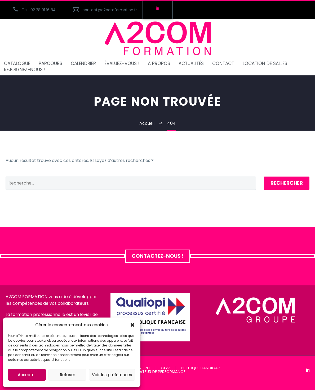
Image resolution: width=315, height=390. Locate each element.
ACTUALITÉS (191, 64)
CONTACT (223, 64)
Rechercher (286, 183)
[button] (132, 325)
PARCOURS (50, 64)
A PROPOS (159, 64)
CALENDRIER (83, 64)
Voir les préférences (112, 375)
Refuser (67, 375)
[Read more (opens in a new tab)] (105, 10)
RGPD (144, 368)
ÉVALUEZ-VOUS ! (121, 64)
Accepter (27, 375)
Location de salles (265, 64)
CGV (165, 368)
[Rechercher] (131, 183)
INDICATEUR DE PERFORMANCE (157, 372)
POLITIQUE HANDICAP (200, 368)
